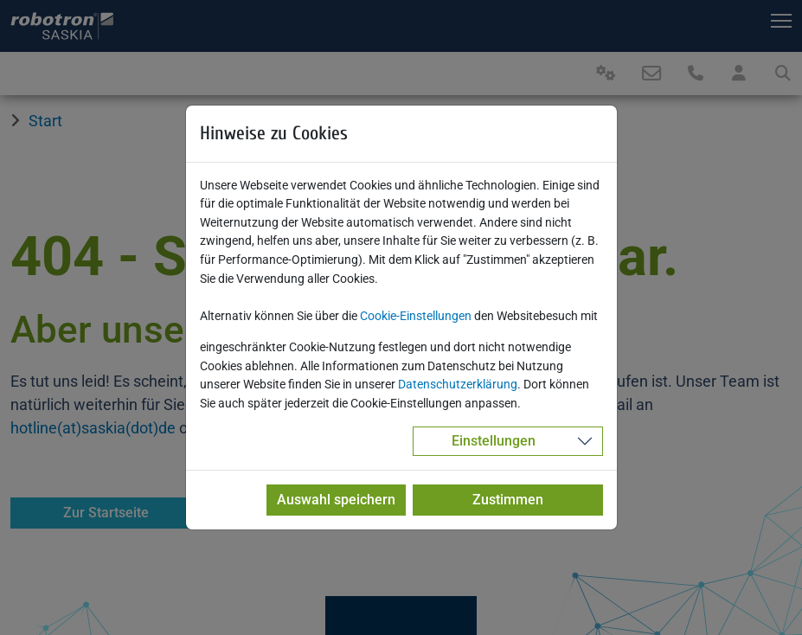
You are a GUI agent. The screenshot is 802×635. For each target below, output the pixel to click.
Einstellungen (494, 441)
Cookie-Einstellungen (416, 316)
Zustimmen (507, 499)
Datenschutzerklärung (457, 384)
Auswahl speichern (336, 499)
